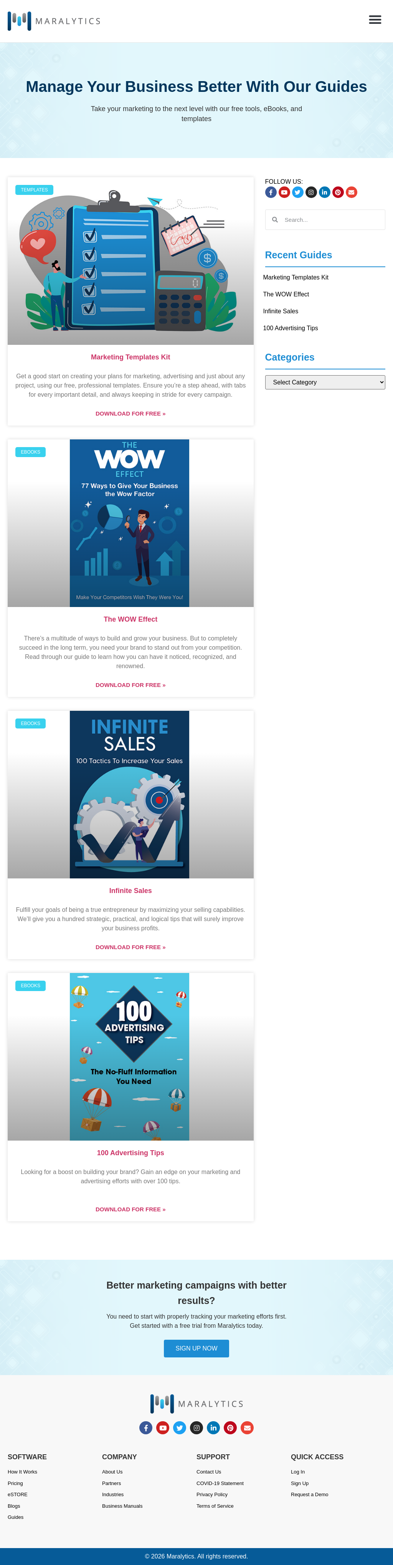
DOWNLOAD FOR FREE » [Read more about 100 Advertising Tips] (131, 1209)
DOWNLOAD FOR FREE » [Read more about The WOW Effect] (131, 685)
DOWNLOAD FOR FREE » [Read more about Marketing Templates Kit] (131, 413)
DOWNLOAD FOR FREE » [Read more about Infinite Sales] (131, 947)
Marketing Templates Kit (130, 357)
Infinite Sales (130, 891)
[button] (375, 19)
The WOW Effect (130, 619)
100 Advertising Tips (130, 1153)
